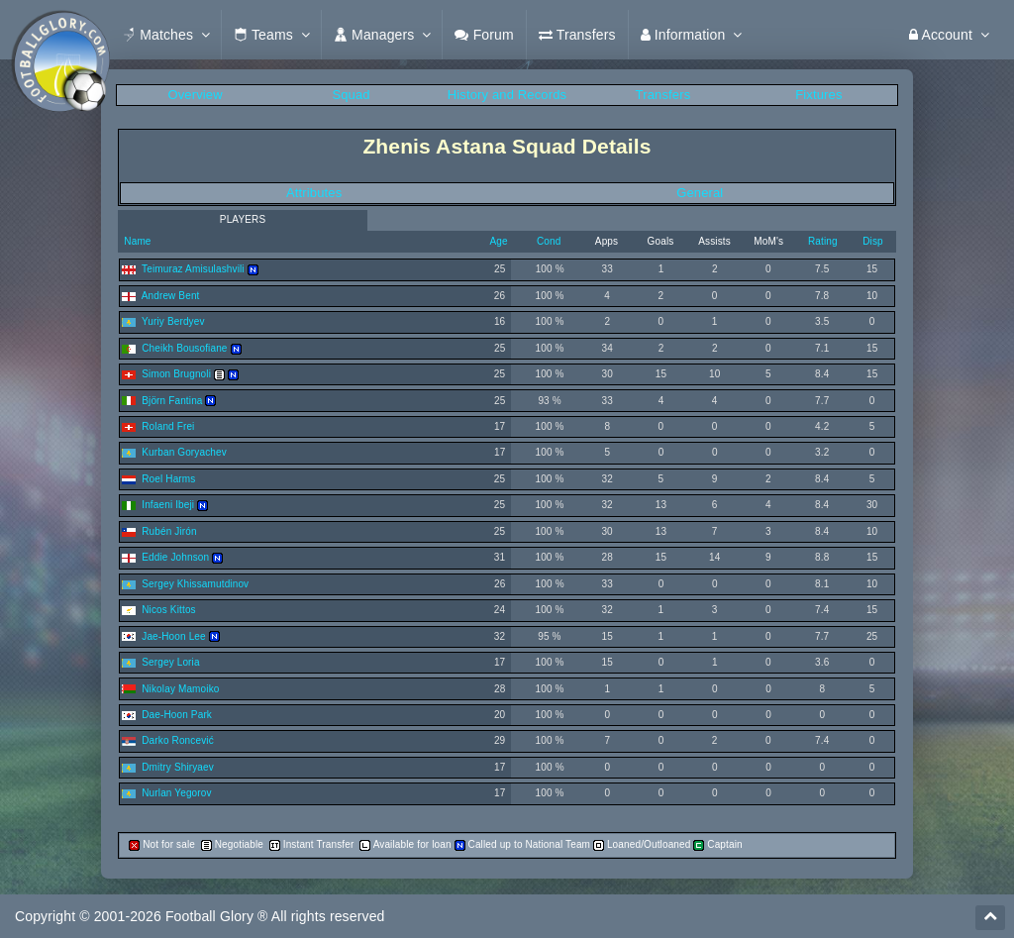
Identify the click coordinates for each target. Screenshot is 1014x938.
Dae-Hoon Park (177, 714)
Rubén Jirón (169, 531)
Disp (872, 241)
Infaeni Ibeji (168, 504)
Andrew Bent (171, 295)
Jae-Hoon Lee (174, 636)
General (699, 192)
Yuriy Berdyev (173, 321)
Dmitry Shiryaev (178, 767)
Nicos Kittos (168, 609)
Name (136, 241)
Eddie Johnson (175, 557)
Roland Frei (168, 426)
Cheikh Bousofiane (184, 348)
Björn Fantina (172, 400)
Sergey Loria (170, 662)
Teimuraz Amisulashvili (193, 268)
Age (498, 241)
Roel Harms (168, 478)
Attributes (314, 192)
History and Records (507, 94)
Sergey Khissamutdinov (195, 583)
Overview (194, 94)
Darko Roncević (178, 740)
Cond (548, 241)
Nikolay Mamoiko (180, 688)
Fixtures (818, 94)
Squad (350, 94)
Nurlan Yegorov (176, 792)
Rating (823, 241)
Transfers (663, 94)
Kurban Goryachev (184, 452)
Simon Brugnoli (176, 373)
